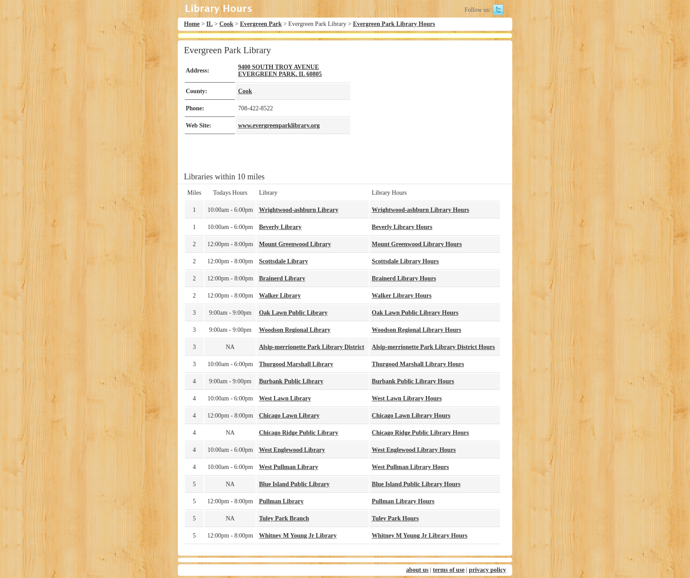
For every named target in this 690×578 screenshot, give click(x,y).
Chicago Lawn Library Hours (411, 415)
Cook (226, 24)
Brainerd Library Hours (404, 278)
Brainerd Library (282, 278)
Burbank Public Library (291, 381)
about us (417, 570)
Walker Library (280, 295)
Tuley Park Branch (284, 518)
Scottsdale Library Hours (405, 261)
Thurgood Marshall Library (296, 364)
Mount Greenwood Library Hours (417, 244)
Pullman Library (281, 501)
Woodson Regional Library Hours (416, 330)
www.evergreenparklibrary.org (279, 125)
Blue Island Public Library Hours (416, 484)
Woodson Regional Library (294, 330)
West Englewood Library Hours (414, 450)
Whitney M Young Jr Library (298, 535)
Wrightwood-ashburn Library (298, 210)
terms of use (448, 570)
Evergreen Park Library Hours (394, 24)
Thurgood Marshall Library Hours (418, 364)
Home (192, 24)
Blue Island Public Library (294, 484)
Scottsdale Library (283, 261)
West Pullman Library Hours (410, 467)
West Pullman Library (288, 467)
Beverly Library (280, 227)
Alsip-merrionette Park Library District (311, 347)
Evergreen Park (261, 24)
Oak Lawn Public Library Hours (415, 312)
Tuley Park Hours (395, 518)
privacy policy (487, 570)
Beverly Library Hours (402, 227)
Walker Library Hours (402, 295)
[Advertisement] (426, 106)
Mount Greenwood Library (295, 244)
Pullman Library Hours (403, 501)
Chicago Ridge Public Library (298, 432)
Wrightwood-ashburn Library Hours (420, 210)
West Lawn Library (285, 398)
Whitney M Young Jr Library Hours (419, 535)
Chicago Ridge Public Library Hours (420, 432)
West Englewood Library (292, 450)
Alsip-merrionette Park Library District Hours (433, 347)
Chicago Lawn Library (289, 415)
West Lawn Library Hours (407, 398)
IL (209, 24)
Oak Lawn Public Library (293, 312)
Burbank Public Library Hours (413, 381)
